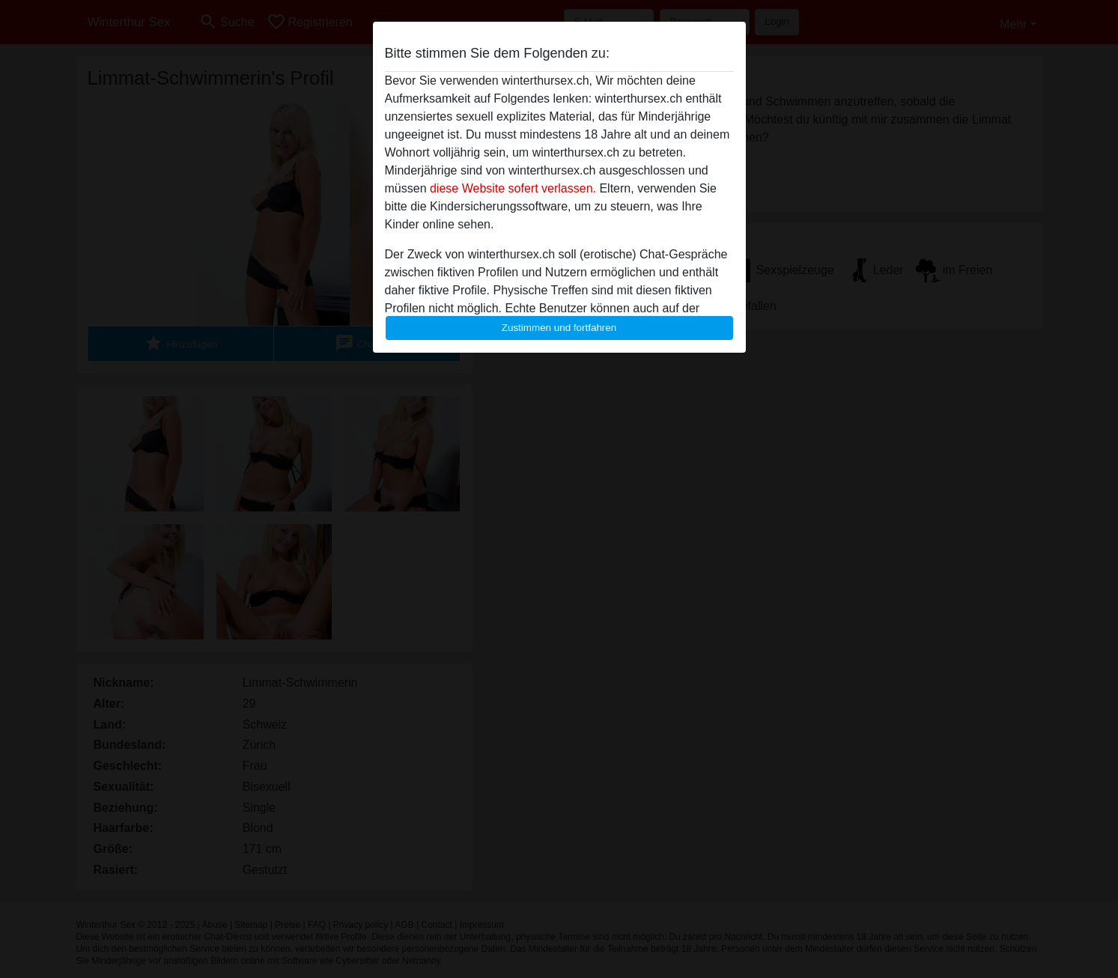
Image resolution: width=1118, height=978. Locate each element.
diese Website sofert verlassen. (513, 188)
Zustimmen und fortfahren (559, 327)
